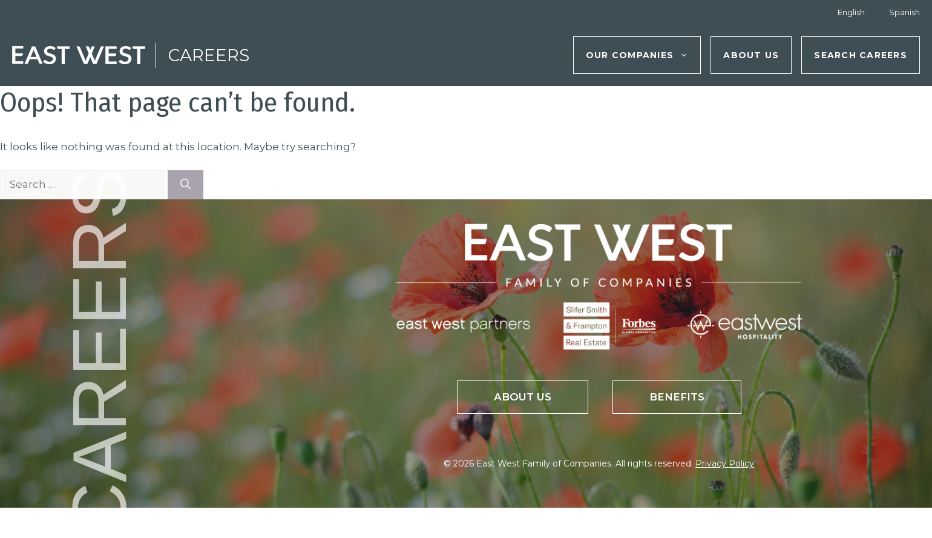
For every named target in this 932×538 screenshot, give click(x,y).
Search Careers (860, 55)
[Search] (185, 184)
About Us (751, 55)
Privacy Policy (724, 463)
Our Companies (643, 55)
